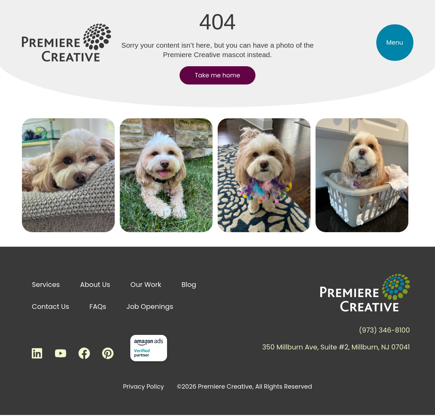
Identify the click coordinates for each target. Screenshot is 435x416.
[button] (394, 42)
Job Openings (150, 306)
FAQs (97, 306)
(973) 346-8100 (384, 330)
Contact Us (51, 306)
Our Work (145, 284)
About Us (95, 284)
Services (46, 284)
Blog (189, 284)
